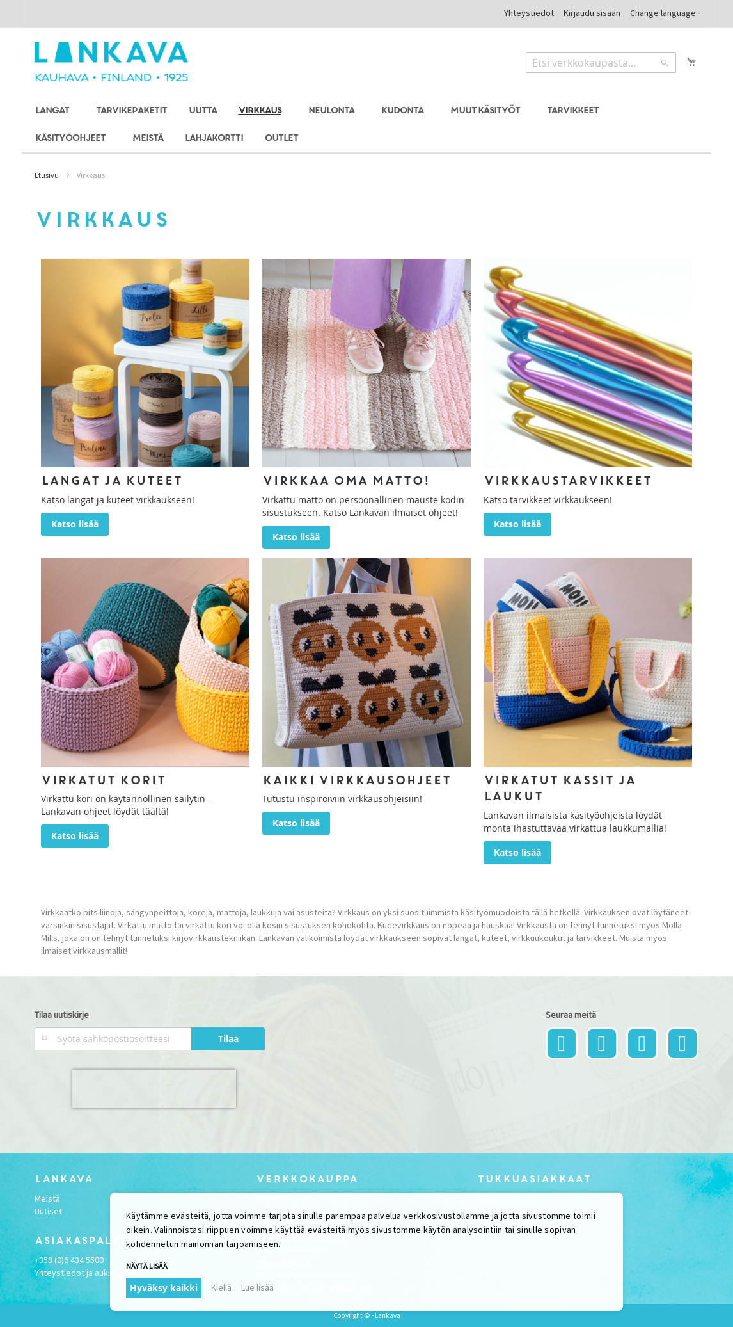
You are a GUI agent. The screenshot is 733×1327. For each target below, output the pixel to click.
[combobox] (601, 62)
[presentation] (154, 1089)
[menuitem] (54, 111)
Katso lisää (75, 524)
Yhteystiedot (529, 13)
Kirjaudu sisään (592, 13)
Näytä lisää (147, 1266)
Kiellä (221, 1287)
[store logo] (111, 61)
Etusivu (47, 175)
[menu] (366, 124)
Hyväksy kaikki (164, 1288)
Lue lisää (257, 1287)
